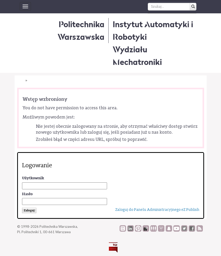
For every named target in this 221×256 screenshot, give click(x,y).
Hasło (27, 194)
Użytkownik (33, 178)
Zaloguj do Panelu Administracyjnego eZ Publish (157, 209)
